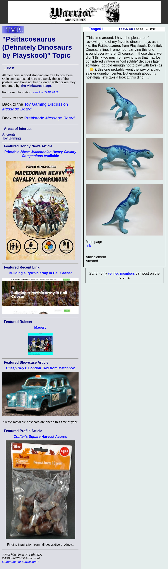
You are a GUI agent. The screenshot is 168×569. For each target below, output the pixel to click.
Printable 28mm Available (40, 154)
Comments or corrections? (20, 562)
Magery (40, 327)
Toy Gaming (11, 138)
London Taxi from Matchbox (40, 368)
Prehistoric (49, 118)
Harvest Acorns (40, 436)
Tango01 (96, 29)
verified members (121, 273)
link (88, 246)
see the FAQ (45, 92)
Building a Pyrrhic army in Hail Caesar (40, 273)
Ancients (8, 134)
